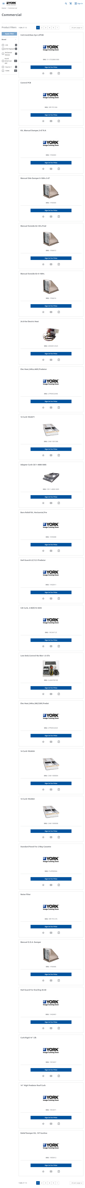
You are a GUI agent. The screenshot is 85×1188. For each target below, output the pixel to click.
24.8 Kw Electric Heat (29, 321)
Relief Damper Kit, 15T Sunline (33, 1133)
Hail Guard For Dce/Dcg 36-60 (33, 990)
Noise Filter (25, 894)
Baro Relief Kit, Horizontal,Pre (33, 512)
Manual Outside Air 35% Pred (33, 226)
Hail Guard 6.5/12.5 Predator (33, 560)
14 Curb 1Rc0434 (27, 751)
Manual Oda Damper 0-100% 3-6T (35, 178)
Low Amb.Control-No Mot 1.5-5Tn (35, 655)
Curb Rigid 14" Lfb (28, 1037)
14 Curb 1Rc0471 (27, 417)
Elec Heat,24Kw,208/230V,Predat (34, 703)
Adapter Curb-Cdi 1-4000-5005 (33, 464)
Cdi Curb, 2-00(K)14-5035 (31, 608)
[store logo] (11, 3)
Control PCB (25, 83)
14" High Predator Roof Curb (32, 1085)
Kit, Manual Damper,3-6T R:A (33, 130)
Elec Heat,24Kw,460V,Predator (33, 369)
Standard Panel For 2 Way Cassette (35, 846)
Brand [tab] (4, 39)
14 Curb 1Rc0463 (27, 799)
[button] (43, 73)
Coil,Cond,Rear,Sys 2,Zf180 (32, 35)
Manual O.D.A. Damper (30, 942)
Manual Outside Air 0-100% (32, 273)
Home (4, 8)
